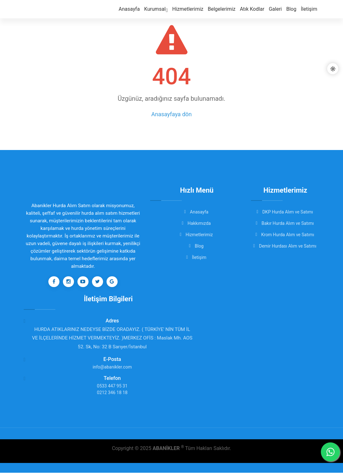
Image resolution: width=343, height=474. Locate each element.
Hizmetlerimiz (193, 13)
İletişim (309, 13)
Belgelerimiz (225, 13)
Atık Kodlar (254, 13)
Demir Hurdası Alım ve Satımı (285, 246)
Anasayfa (137, 13)
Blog (292, 13)
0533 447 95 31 (112, 387)
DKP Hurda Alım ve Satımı (285, 211)
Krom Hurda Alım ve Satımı (285, 234)
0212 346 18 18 (112, 393)
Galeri (277, 13)
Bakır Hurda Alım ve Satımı (285, 223)
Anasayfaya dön (171, 114)
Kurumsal (162, 13)
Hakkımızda (197, 223)
